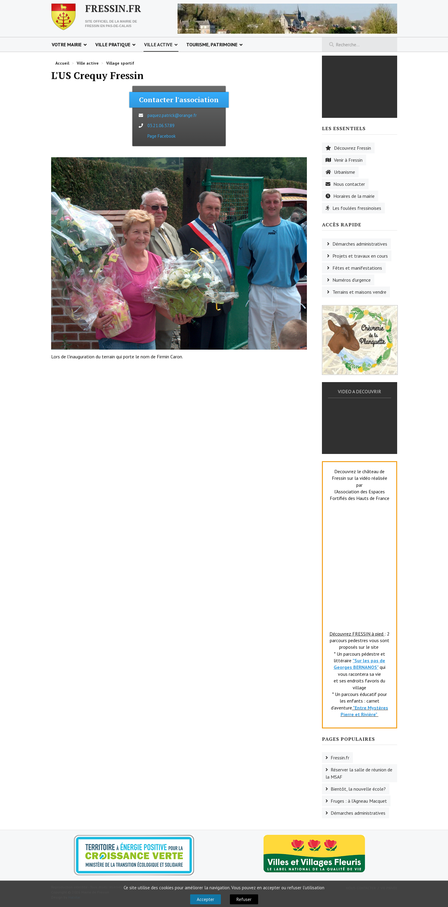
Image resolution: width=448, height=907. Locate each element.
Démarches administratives (359, 244)
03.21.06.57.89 (161, 125)
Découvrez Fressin (352, 148)
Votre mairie (67, 44)
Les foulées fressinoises (356, 208)
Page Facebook (161, 136)
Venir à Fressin (348, 160)
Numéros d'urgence (351, 280)
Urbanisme (344, 172)
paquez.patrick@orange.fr (172, 115)
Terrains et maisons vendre (359, 292)
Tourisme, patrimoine (211, 44)
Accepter (205, 899)
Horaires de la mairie (354, 196)
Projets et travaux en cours (360, 256)
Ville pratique (112, 44)
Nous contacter (349, 184)
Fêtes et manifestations (357, 268)
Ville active (158, 44)
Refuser (244, 899)
